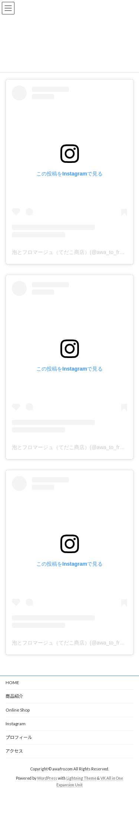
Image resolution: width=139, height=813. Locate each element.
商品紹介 (14, 696)
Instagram (16, 723)
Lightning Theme (81, 778)
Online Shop (18, 710)
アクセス (14, 751)
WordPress (47, 778)
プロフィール (19, 737)
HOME (12, 682)
